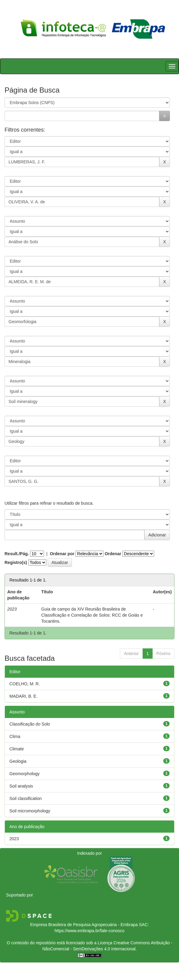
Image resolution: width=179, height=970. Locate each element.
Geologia (17, 761)
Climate (16, 748)
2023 (14, 838)
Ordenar (113, 553)
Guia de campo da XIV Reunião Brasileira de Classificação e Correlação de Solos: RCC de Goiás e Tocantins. (92, 615)
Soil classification (25, 798)
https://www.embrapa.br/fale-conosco (89, 930)
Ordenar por (62, 553)
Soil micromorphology (29, 810)
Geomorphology (24, 773)
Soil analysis (21, 786)
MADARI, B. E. (23, 696)
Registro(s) (16, 562)
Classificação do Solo (29, 724)
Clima (14, 736)
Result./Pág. (17, 553)
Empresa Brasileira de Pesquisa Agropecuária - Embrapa (84, 924)
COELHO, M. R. (24, 683)
